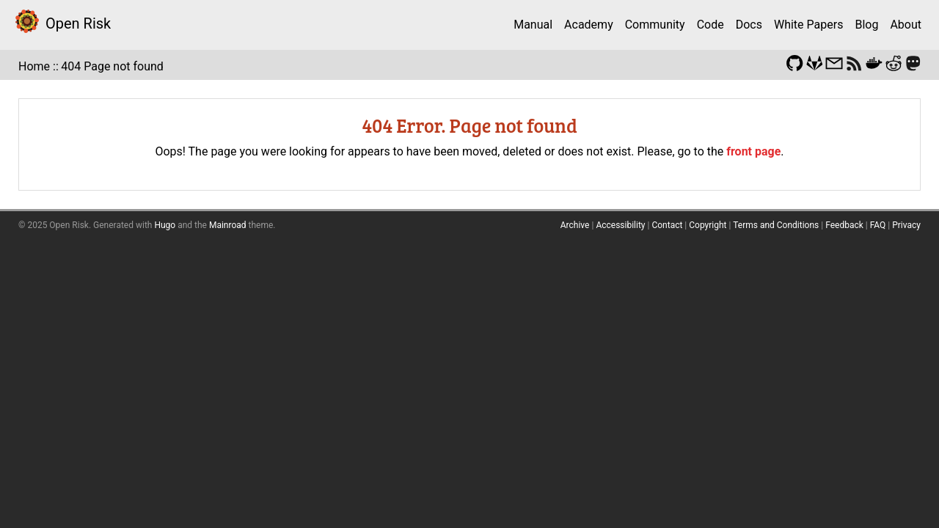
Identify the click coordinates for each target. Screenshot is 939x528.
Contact (666, 225)
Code (710, 25)
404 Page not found (112, 66)
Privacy (906, 225)
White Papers (808, 25)
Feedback (844, 225)
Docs (749, 25)
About (905, 25)
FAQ (878, 225)
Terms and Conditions (776, 225)
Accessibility (620, 225)
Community (655, 25)
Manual (533, 25)
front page (753, 151)
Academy (588, 25)
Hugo (164, 225)
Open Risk (78, 23)
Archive (575, 225)
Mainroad (227, 225)
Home (34, 66)
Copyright (707, 225)
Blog (866, 25)
